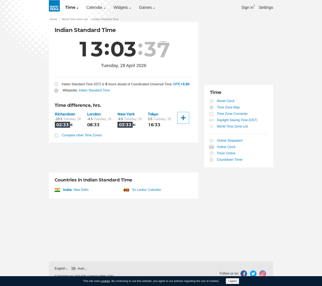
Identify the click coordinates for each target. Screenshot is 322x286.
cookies (105, 281)
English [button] (60, 268)
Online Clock (226, 147)
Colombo (154, 190)
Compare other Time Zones (82, 135)
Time (71, 7)
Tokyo (153, 114)
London (94, 114)
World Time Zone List (232, 127)
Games (151, 7)
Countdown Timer (230, 160)
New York (126, 114)
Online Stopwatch (230, 141)
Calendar (97, 7)
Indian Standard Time (94, 91)
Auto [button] (80, 269)
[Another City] (183, 118)
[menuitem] (71, 7)
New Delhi (81, 190)
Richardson (65, 114)
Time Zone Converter (232, 114)
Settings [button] (265, 7)
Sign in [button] (246, 7)
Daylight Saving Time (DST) (237, 120)
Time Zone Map (228, 107)
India (67, 190)
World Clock (226, 101)
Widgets (124, 7)
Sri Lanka (139, 190)
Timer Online (226, 153)
